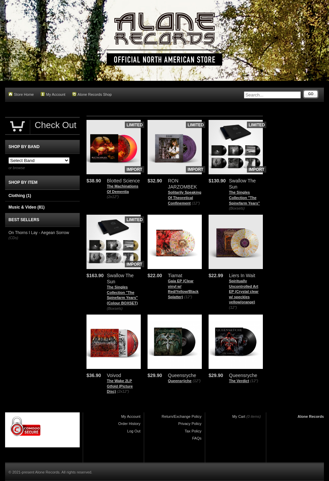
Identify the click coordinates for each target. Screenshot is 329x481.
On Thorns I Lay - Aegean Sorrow (38, 232)
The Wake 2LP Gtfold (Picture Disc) (120, 386)
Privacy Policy (189, 424)
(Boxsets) (237, 208)
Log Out (133, 431)
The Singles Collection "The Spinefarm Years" (244, 197)
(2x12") (113, 197)
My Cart (239, 416)
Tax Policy (193, 431)
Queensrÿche (180, 381)
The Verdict (239, 381)
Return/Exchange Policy (181, 416)
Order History (129, 424)
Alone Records (310, 416)
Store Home (21, 94)
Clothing (19, 195)
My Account (53, 94)
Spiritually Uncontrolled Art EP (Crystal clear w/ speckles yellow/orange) (243, 291)
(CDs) (13, 238)
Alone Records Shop (92, 94)
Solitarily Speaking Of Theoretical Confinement (184, 197)
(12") (196, 203)
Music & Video (26, 207)
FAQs (196, 438)
